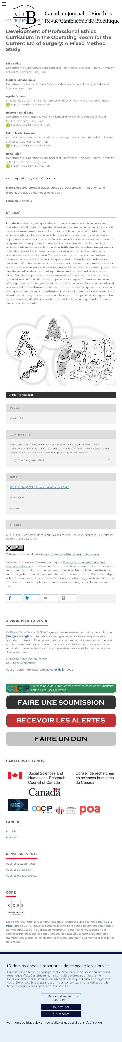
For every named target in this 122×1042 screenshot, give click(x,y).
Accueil (11, 20)
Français (11, 837)
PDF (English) (22, 394)
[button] (14, 597)
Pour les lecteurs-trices (20, 863)
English (11, 831)
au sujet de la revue (59, 669)
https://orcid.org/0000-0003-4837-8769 (31, 166)
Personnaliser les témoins (63, 998)
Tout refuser (61, 1007)
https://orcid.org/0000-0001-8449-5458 (31, 145)
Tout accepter (61, 1014)
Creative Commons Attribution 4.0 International (70, 554)
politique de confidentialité (41, 1022)
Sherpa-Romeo (37, 658)
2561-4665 (19, 658)
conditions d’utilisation (86, 1022)
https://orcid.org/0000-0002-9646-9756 (31, 125)
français (12, 636)
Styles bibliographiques (28, 460)
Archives (26, 20)
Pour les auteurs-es (18, 869)
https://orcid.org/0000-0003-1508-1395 (30, 104)
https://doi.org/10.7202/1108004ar (34, 178)
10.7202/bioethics (24, 662)
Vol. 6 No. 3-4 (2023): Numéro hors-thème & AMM (68, 20)
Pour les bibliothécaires (21, 875)
